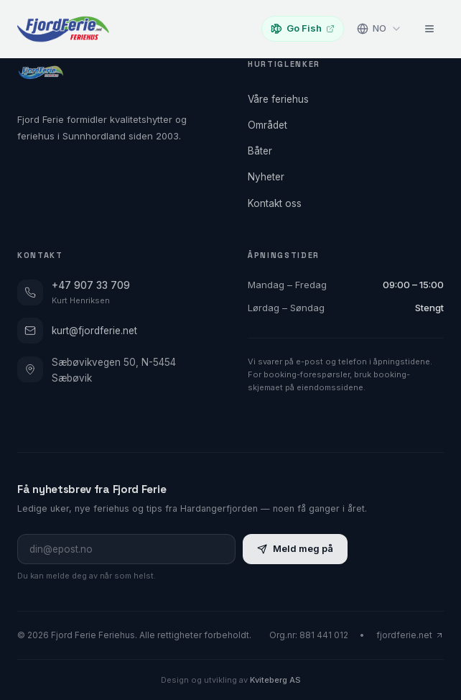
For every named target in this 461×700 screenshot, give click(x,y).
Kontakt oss (279, 203)
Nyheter (270, 177)
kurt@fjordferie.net (77, 331)
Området (272, 125)
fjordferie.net (410, 635)
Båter (264, 151)
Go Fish (303, 28)
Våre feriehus (282, 99)
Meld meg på (295, 548)
